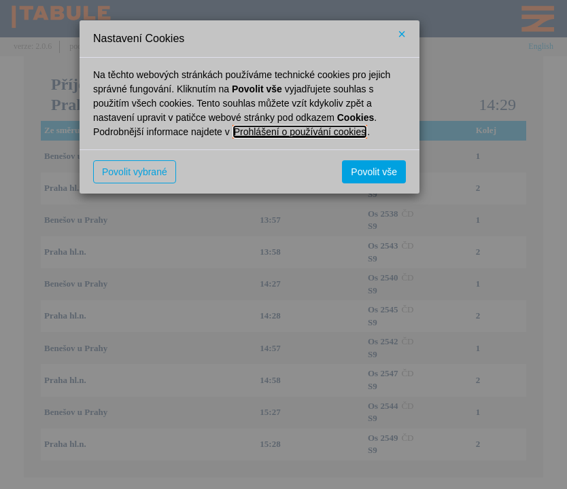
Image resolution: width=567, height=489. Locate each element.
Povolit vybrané (134, 171)
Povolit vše (374, 171)
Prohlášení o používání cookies (300, 131)
